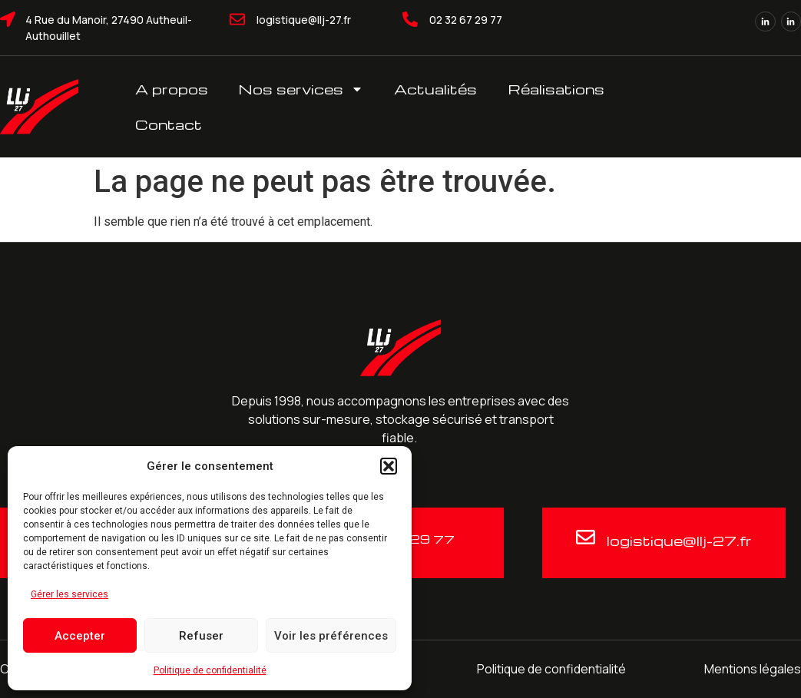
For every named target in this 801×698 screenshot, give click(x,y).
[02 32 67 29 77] (410, 19)
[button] (388, 466)
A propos (171, 89)
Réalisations (556, 89)
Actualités (435, 89)
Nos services (301, 89)
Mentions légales (752, 668)
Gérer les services (69, 594)
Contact (168, 124)
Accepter (80, 636)
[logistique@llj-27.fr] (237, 19)
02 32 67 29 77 (465, 19)
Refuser (201, 636)
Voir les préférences (331, 636)
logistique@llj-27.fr (304, 19)
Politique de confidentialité (210, 670)
